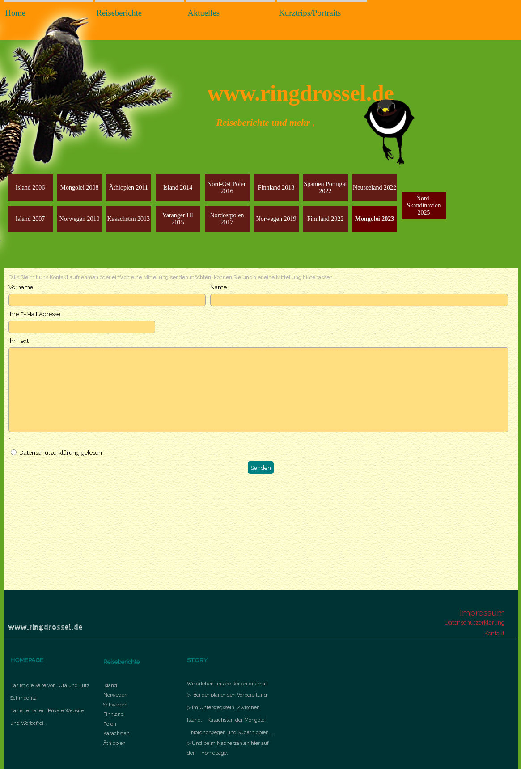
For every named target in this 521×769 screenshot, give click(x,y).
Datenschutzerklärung (475, 622)
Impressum (482, 612)
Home (15, 12)
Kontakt (494, 633)
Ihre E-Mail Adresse (34, 313)
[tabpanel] (50, 703)
